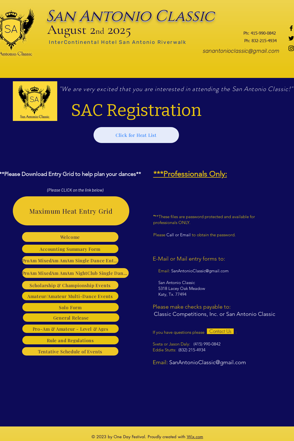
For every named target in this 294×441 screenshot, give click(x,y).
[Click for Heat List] (136, 135)
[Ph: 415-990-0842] (260, 33)
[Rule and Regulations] (70, 340)
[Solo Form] (70, 307)
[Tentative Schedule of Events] (70, 351)
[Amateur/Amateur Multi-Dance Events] (70, 296)
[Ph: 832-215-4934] (260, 41)
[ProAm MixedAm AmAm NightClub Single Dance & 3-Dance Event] (75, 273)
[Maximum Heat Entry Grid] (71, 210)
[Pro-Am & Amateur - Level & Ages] (70, 329)
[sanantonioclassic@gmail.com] (241, 50)
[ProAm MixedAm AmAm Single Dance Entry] (70, 260)
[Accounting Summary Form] (70, 249)
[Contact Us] (220, 331)
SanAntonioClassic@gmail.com (200, 270)
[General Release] (71, 317)
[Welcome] (70, 237)
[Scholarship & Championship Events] (70, 285)
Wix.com (195, 436)
